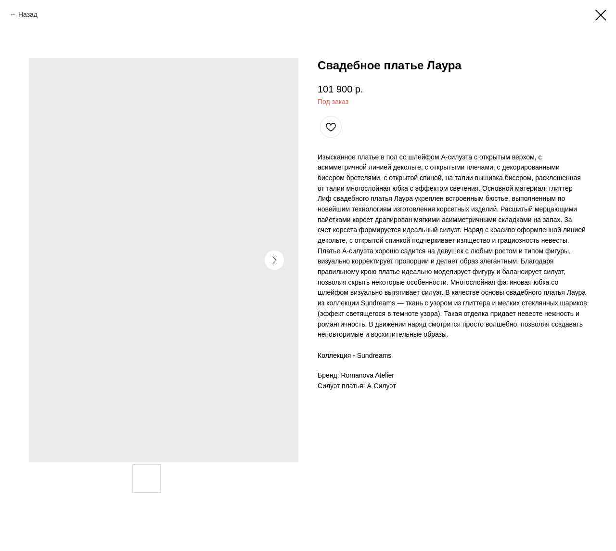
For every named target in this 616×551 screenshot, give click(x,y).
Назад (28, 14)
